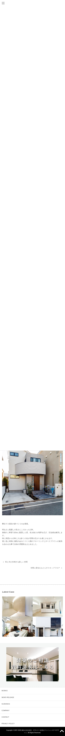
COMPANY (5, 710)
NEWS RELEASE (8, 697)
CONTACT (5, 717)
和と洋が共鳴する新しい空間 (16, 562)
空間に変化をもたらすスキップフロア (45, 568)
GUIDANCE (6, 704)
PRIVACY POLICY (8, 723)
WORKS (5, 690)
